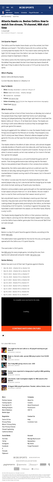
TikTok (4, 441)
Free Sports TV (6, 405)
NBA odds (9, 235)
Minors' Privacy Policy (9, 424)
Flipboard (5, 453)
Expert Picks (16, 16)
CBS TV (30, 410)
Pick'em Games (7, 400)
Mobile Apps (6, 412)
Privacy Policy (6, 422)
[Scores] (16, 12)
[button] (42, 12)
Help (29, 419)
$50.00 (14, 104)
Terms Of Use (6, 419)
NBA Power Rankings (6, 16)
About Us (30, 400)
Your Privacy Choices (8, 427)
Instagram (5, 443)
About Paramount (33, 405)
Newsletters (31, 441)
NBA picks (7, 252)
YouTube (5, 439)
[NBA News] (9, 12)
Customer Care (32, 422)
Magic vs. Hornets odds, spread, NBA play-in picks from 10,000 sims (28, 357)
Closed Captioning (8, 429)
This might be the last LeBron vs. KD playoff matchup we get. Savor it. (28, 349)
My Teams (31, 443)
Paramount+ (32, 408)
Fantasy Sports (7, 403)
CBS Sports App (13, 98)
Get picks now (35, 255)
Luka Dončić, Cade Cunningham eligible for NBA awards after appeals (28, 379)
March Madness (7, 410)
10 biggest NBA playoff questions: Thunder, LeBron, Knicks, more (29, 386)
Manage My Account (34, 439)
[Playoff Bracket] (34, 12)
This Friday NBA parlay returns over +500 (21, 364)
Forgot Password (33, 446)
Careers (30, 403)
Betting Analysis (7, 408)
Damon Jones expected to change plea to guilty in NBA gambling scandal (29, 372)
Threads (4, 451)
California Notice (7, 432)
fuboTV (18, 101)
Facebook (5, 446)
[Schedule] (24, 12)
